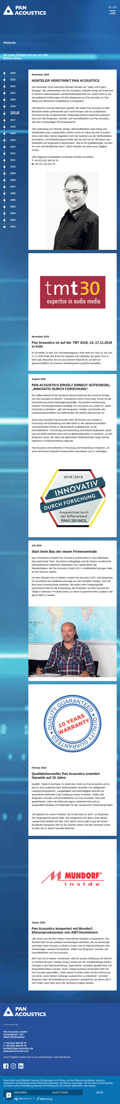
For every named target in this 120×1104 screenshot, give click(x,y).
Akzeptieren (60, 1092)
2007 (13, 186)
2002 (13, 220)
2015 (13, 133)
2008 (13, 180)
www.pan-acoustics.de (15, 1051)
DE (109, 7)
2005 (13, 200)
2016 (13, 126)
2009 (13, 173)
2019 (13, 106)
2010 (13, 166)
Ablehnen (20, 1092)
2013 (13, 146)
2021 (13, 93)
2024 (13, 73)
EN (115, 7)
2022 (13, 86)
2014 (13, 140)
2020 (13, 99)
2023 (13, 79)
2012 (13, 153)
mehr (99, 1092)
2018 (14, 113)
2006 (13, 193)
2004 (13, 206)
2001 (13, 226)
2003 (13, 213)
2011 (13, 160)
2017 (13, 120)
